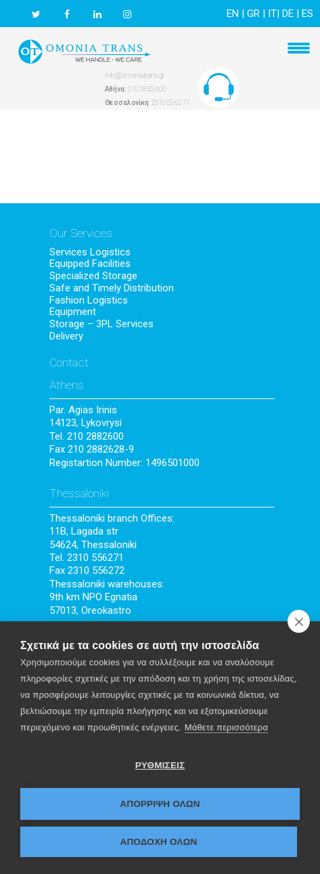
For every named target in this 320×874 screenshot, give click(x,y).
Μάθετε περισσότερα (226, 727)
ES (307, 13)
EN (233, 13)
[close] (299, 621)
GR (253, 13)
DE (288, 13)
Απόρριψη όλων (160, 804)
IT (272, 13)
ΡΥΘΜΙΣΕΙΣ (160, 765)
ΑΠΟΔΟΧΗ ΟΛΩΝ (158, 842)
